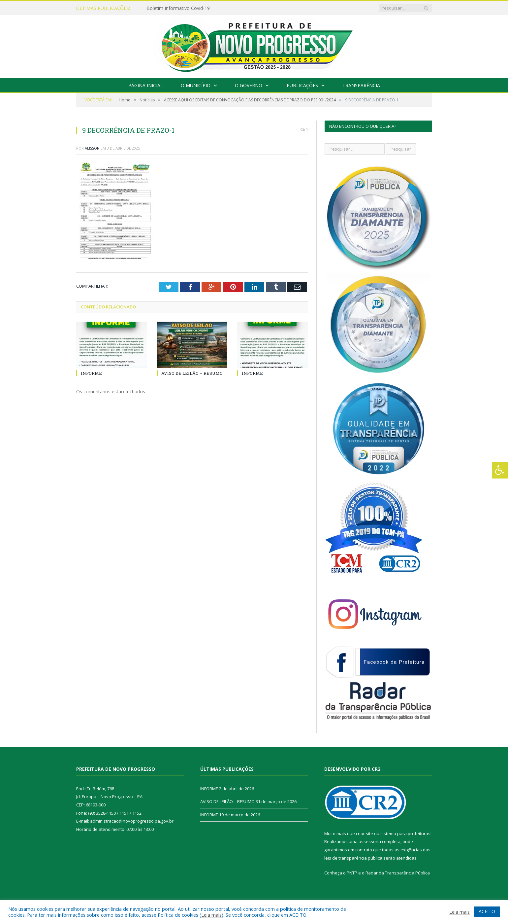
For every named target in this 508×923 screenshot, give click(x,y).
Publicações (302, 85)
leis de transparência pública (353, 858)
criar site (364, 833)
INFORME (91, 373)
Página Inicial (145, 85)
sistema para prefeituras (405, 833)
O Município (195, 85)
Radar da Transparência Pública (397, 873)
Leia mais (211, 914)
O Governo (248, 85)
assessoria (370, 841)
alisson (92, 148)
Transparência (361, 85)
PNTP (352, 873)
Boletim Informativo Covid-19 (178, 8)
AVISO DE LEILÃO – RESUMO (192, 373)
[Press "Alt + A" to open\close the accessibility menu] (500, 470)
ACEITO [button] (487, 911)
